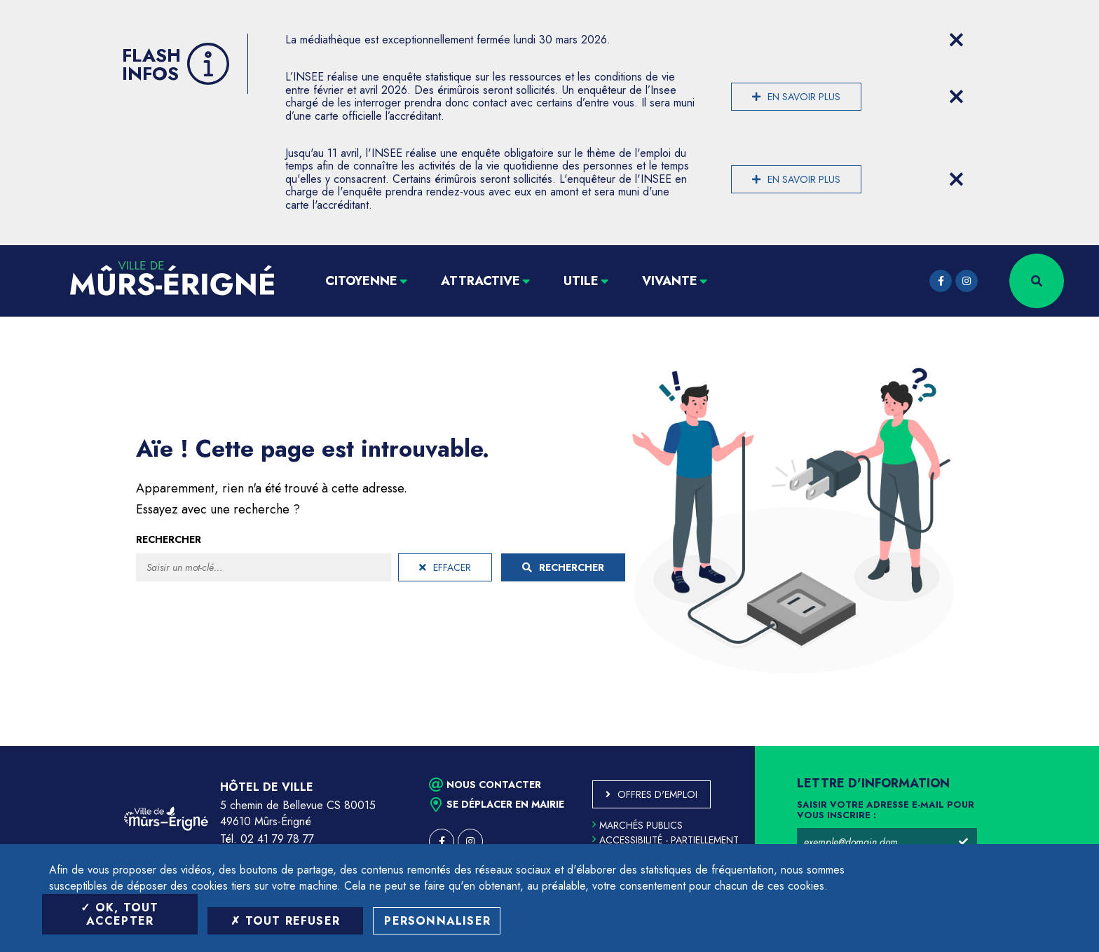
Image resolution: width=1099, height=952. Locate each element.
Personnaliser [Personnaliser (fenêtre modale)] (437, 921)
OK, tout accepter (119, 914)
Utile (581, 281)
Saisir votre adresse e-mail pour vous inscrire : (885, 810)
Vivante (669, 281)
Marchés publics (637, 825)
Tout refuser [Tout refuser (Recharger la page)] (285, 921)
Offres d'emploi (657, 794)
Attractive (480, 281)
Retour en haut (1057, 746)
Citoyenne (361, 281)
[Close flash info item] (956, 39)
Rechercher (168, 539)
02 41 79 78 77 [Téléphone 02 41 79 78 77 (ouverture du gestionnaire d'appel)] (277, 839)
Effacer (445, 567)
